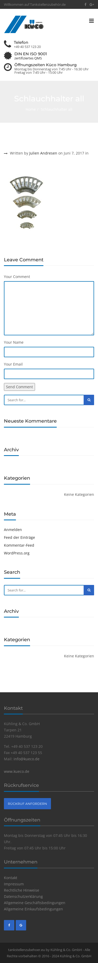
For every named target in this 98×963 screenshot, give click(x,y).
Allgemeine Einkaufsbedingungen (33, 908)
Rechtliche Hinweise (21, 890)
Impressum (14, 883)
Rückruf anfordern (27, 804)
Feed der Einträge (19, 537)
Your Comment (17, 276)
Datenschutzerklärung (23, 896)
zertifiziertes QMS (28, 58)
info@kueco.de (26, 758)
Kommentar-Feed (19, 545)
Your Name (14, 342)
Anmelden (13, 529)
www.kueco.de (16, 771)
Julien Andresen (43, 153)
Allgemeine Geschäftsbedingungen (34, 902)
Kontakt (10, 877)
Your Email (13, 364)
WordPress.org (17, 553)
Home (31, 109)
